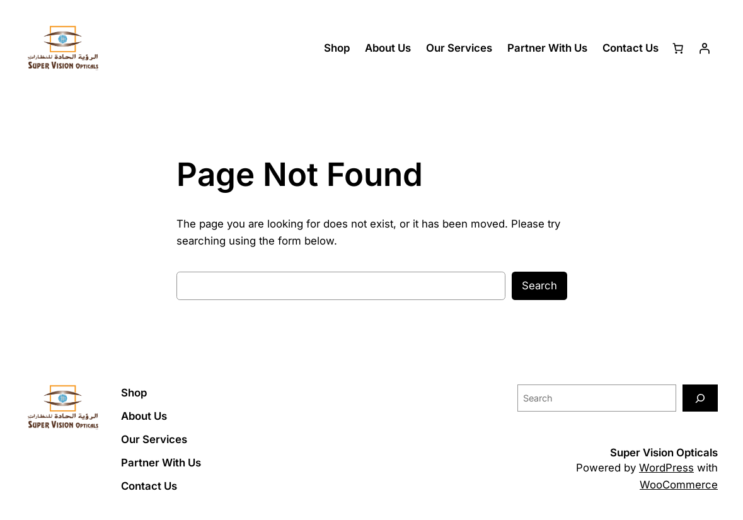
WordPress (666, 467)
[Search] (700, 398)
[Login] (704, 48)
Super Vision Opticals (664, 452)
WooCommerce (679, 484)
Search (539, 285)
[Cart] (678, 48)
